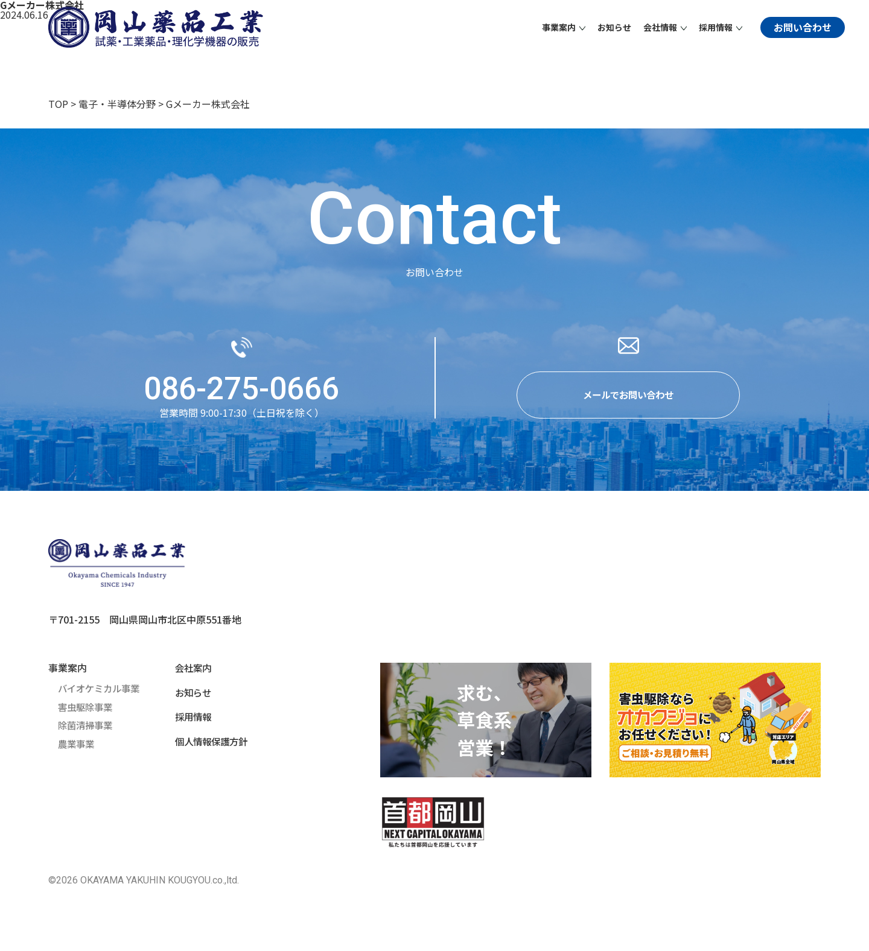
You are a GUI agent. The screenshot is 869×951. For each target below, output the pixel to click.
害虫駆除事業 (87, 708)
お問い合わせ (803, 27)
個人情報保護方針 (208, 742)
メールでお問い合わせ (628, 396)
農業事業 (77, 745)
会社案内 (189, 670)
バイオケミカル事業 (101, 690)
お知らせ (614, 27)
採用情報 (189, 718)
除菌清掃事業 (87, 726)
